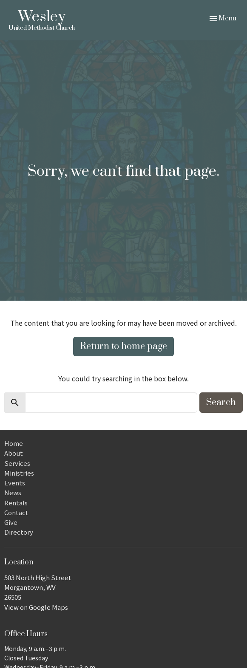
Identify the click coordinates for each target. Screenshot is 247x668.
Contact (16, 512)
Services (17, 463)
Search (221, 402)
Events (14, 482)
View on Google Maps (36, 607)
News (12, 492)
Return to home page (123, 346)
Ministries (19, 472)
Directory (18, 531)
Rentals (16, 502)
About (13, 452)
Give (10, 522)
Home (13, 443)
